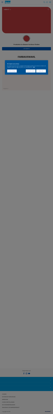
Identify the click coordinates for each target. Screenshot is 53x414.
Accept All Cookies (31, 70)
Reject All (41, 70)
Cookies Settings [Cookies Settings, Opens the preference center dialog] (12, 70)
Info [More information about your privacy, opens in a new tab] (34, 67)
